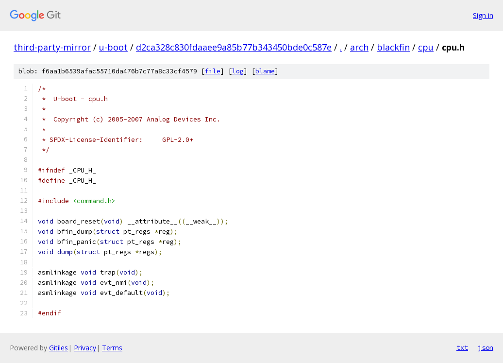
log (238, 71)
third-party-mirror (52, 47)
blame (265, 71)
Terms (112, 347)
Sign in (483, 15)
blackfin (393, 47)
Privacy (85, 347)
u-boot (113, 47)
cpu (426, 47)
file (212, 71)
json (485, 347)
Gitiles (58, 347)
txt (462, 347)
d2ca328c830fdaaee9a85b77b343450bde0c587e (234, 47)
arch (359, 47)
